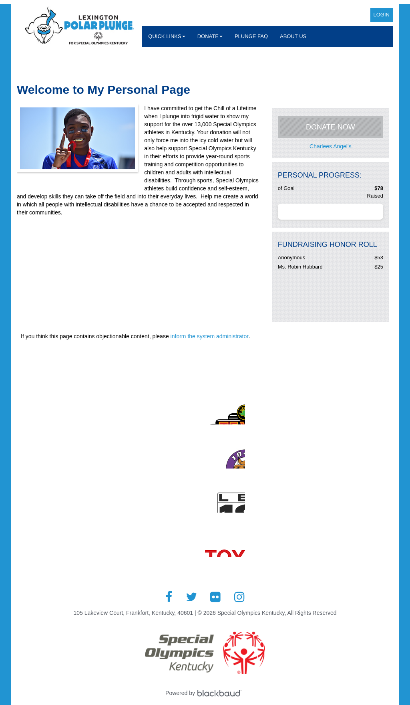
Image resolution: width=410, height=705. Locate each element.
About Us (293, 36)
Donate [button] (210, 36)
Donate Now (330, 127)
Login (382, 15)
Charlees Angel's (331, 146)
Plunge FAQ (251, 36)
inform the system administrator (210, 336)
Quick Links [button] (166, 36)
